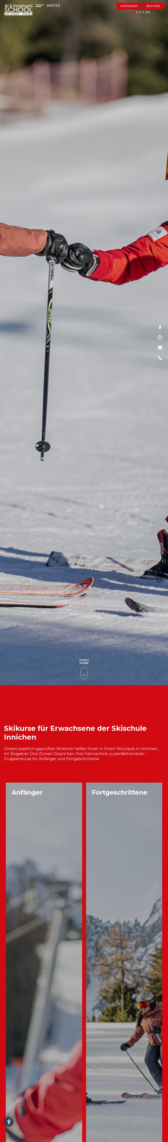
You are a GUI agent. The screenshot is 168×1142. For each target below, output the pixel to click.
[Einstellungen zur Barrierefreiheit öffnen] (9, 1121)
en (147, 12)
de (133, 12)
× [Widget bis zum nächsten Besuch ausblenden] (12, 1117)
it (140, 12)
